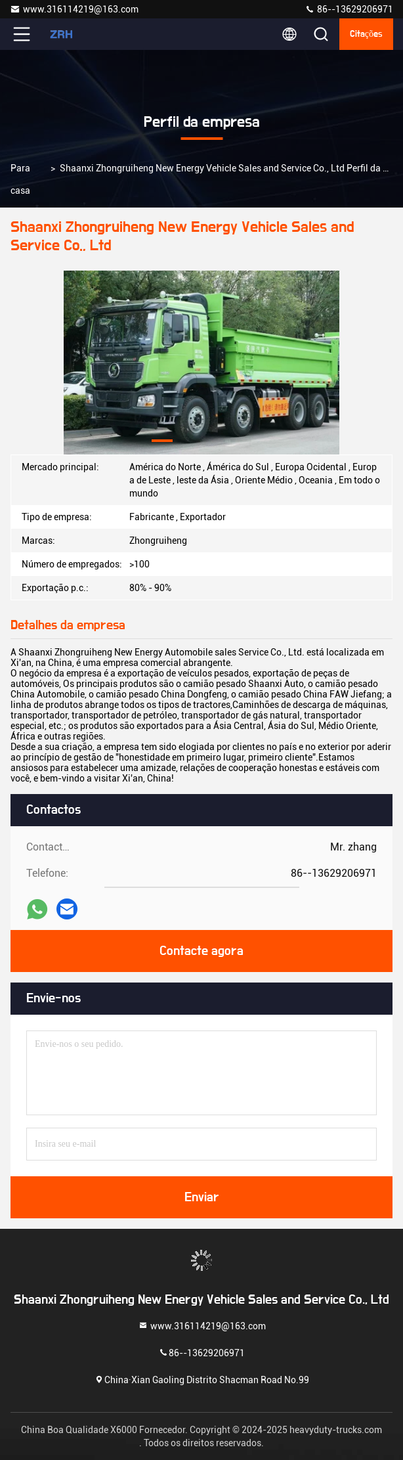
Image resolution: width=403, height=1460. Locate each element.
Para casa (20, 179)
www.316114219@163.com (74, 9)
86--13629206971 (349, 9)
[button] (162, 440)
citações (366, 34)
